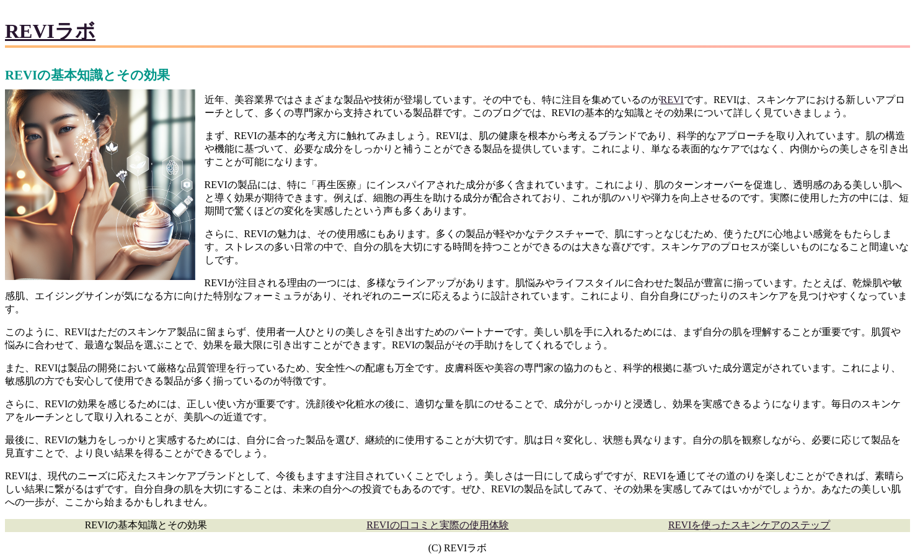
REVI (672, 99)
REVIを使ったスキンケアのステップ (749, 525)
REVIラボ (50, 31)
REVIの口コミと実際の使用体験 (437, 525)
